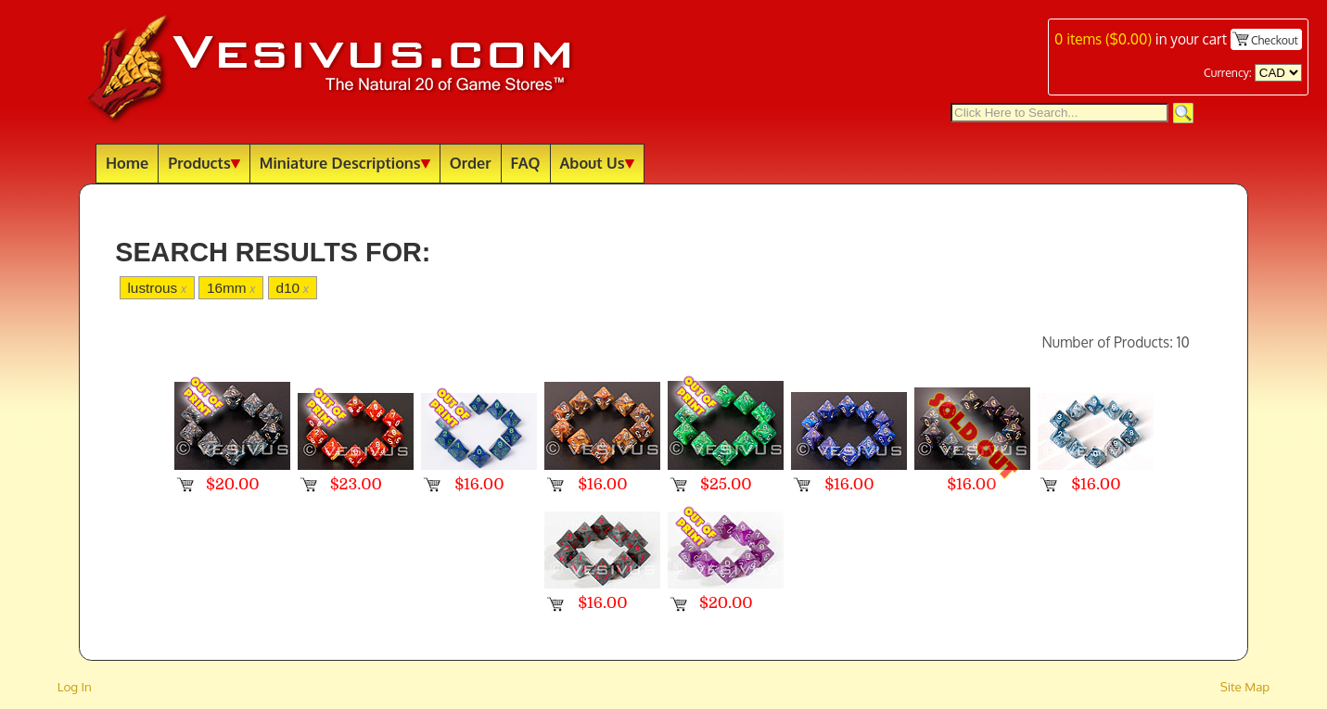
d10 (291, 288)
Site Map (1245, 686)
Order (470, 162)
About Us (597, 162)
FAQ (526, 162)
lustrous (156, 288)
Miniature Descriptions (345, 162)
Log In (74, 686)
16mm (231, 288)
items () (1103, 39)
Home (127, 162)
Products (204, 162)
